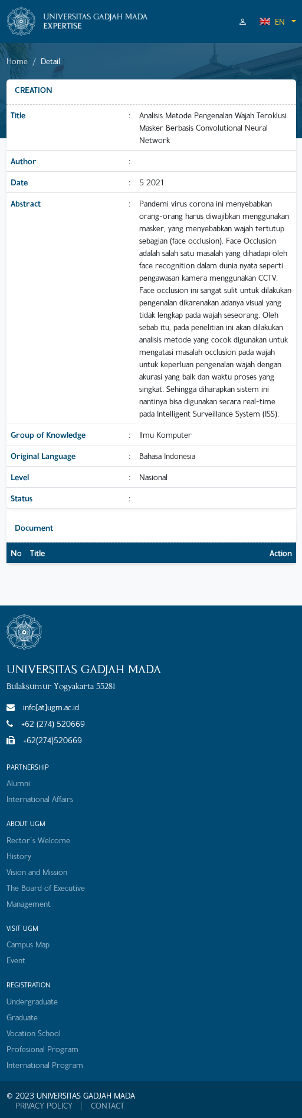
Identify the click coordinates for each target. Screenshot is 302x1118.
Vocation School (33, 1033)
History (18, 856)
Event (15, 960)
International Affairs (39, 799)
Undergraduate (32, 1001)
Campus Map (28, 944)
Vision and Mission (36, 872)
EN (272, 21)
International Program (44, 1065)
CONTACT (107, 1106)
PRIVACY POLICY (44, 1106)
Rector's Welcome (38, 840)
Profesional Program (42, 1049)
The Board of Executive (45, 888)
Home (17, 61)
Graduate (22, 1017)
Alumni (18, 783)
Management (28, 904)
